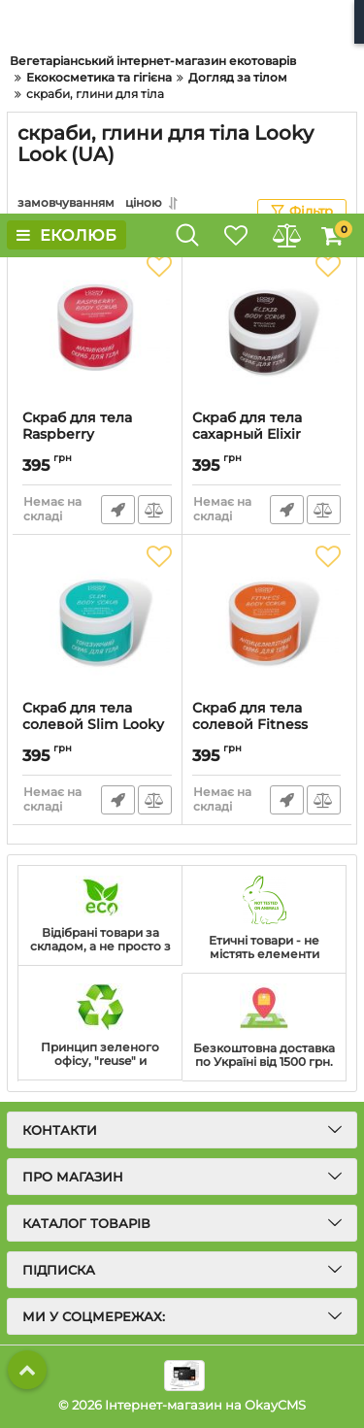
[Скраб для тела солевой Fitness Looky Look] (267, 617)
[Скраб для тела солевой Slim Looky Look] (97, 617)
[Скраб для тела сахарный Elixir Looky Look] (267, 327)
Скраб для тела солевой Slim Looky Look (93, 724)
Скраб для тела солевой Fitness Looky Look (250, 724)
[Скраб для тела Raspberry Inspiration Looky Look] (97, 327)
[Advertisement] (182, 107)
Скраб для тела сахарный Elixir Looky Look (247, 434)
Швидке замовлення (118, 509)
